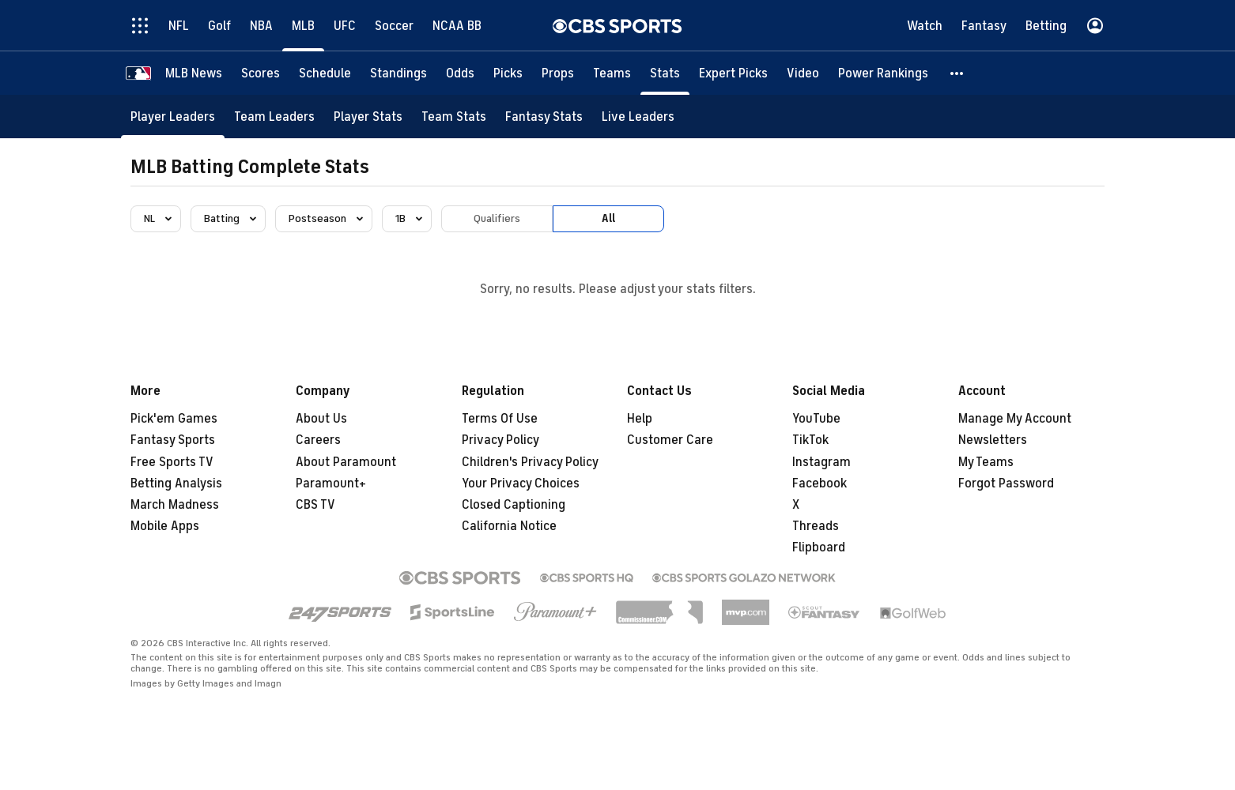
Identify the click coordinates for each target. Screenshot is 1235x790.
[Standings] (398, 73)
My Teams (986, 462)
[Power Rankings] (883, 73)
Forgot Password (1006, 483)
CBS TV (315, 505)
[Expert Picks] (733, 73)
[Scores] (260, 73)
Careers (318, 440)
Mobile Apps (164, 526)
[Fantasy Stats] (544, 116)
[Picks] (508, 73)
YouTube (816, 419)
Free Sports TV (171, 462)
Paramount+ (331, 483)
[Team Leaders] (274, 116)
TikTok (810, 440)
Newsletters (992, 440)
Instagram (821, 462)
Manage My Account (1014, 419)
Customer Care (670, 440)
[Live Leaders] (638, 116)
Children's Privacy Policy (530, 462)
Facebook (819, 483)
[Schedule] (325, 73)
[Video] (803, 73)
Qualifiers (497, 218)
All (608, 218)
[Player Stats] (368, 116)
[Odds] (460, 73)
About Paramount (346, 462)
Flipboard (818, 547)
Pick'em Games (173, 419)
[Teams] (612, 73)
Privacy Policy (500, 440)
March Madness (174, 505)
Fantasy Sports (172, 440)
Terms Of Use (500, 419)
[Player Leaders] (173, 116)
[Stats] (664, 73)
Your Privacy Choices (521, 483)
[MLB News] (194, 73)
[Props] (558, 73)
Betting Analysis (176, 483)
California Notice (509, 526)
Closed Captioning (513, 505)
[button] (957, 73)
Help (639, 419)
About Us (321, 419)
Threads (815, 526)
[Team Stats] (454, 116)
